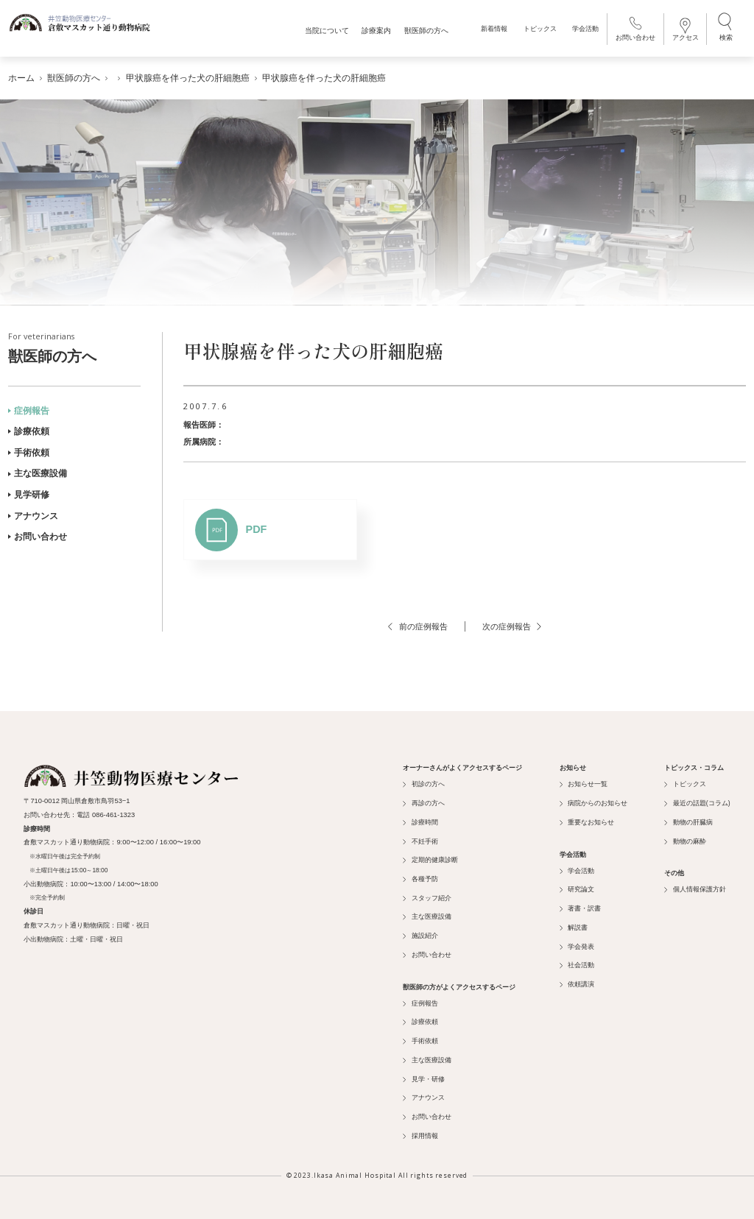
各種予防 (420, 875)
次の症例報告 (511, 622)
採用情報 (420, 1132)
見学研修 (28, 491)
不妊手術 (420, 837)
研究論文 (577, 886)
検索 (725, 30)
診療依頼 (28, 428)
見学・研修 (423, 1075)
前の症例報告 (417, 622)
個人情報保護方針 (694, 886)
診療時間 (420, 818)
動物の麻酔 (684, 837)
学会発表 (577, 943)
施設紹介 (420, 932)
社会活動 (577, 962)
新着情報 (492, 32)
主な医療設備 (37, 470)
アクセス (683, 32)
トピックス (537, 32)
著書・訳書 (580, 904)
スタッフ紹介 (427, 894)
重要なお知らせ (587, 818)
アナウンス (33, 512)
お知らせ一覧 (583, 781)
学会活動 (584, 32)
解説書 (574, 924)
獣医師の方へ (74, 345)
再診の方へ (423, 799)
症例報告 (28, 407)
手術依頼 (28, 449)
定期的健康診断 (430, 857)
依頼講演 (577, 980)
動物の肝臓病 (688, 818)
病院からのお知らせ (593, 799)
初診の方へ (423, 781)
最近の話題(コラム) (697, 799)
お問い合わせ (633, 31)
